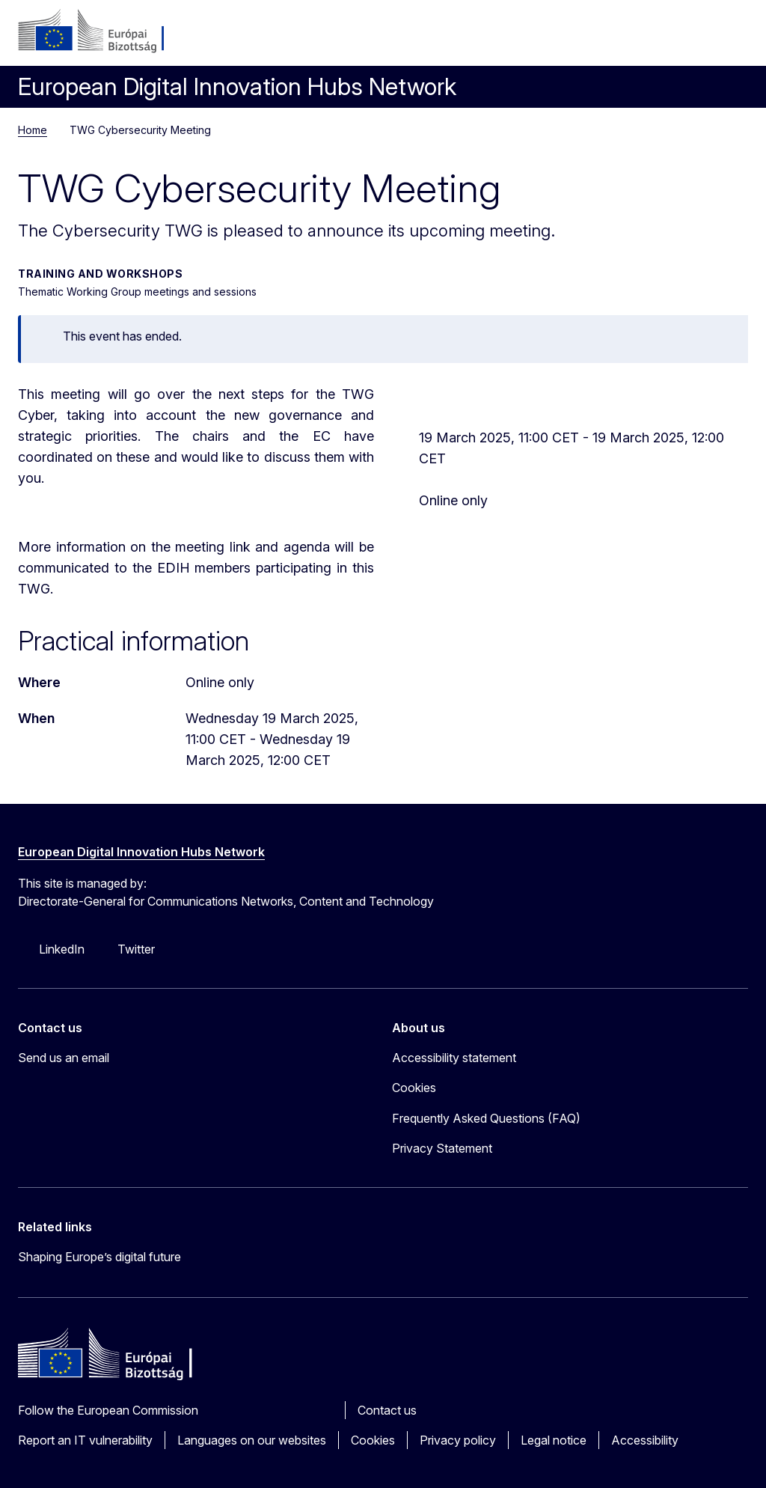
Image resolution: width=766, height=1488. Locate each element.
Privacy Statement (442, 1148)
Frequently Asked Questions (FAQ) (486, 1118)
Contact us (387, 1410)
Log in (624, 37)
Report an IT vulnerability (85, 1440)
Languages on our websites (251, 1440)
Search (696, 37)
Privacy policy (458, 1440)
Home (32, 130)
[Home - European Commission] (109, 31)
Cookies (373, 1440)
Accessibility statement (454, 1057)
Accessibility (644, 1440)
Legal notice (553, 1440)
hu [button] (660, 37)
